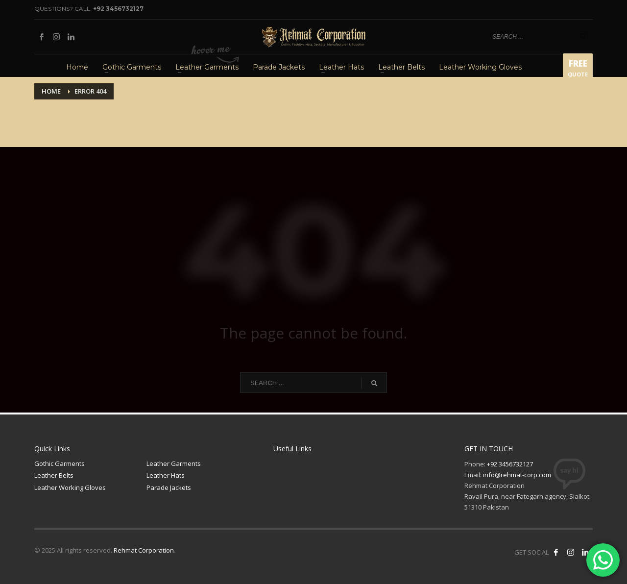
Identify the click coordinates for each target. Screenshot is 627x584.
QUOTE (578, 70)
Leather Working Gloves (70, 487)
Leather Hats (165, 475)
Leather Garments (173, 463)
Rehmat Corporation (144, 550)
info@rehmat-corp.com (517, 474)
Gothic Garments (59, 463)
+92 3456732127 (118, 8)
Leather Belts (53, 475)
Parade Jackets (168, 487)
